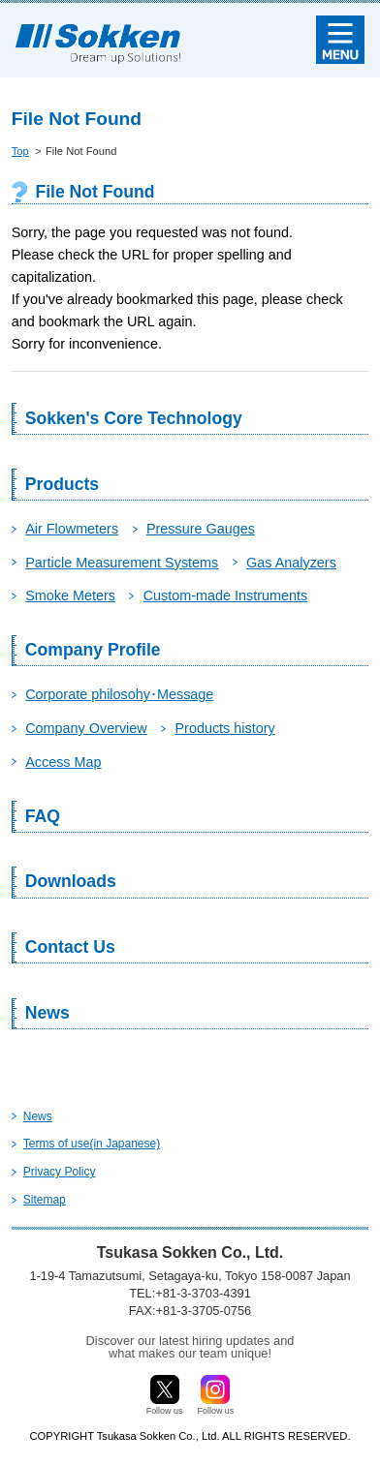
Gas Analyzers (291, 562)
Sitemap (44, 1199)
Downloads (70, 881)
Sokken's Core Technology (133, 418)
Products (62, 484)
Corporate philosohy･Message (119, 694)
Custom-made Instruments (225, 595)
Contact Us (70, 947)
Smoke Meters (70, 595)
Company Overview (86, 728)
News (47, 1012)
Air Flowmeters (71, 528)
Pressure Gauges (200, 528)
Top (20, 151)
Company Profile (93, 649)
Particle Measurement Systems (121, 562)
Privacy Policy (59, 1171)
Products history (225, 728)
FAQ (42, 816)
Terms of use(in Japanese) (91, 1143)
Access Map (63, 762)
